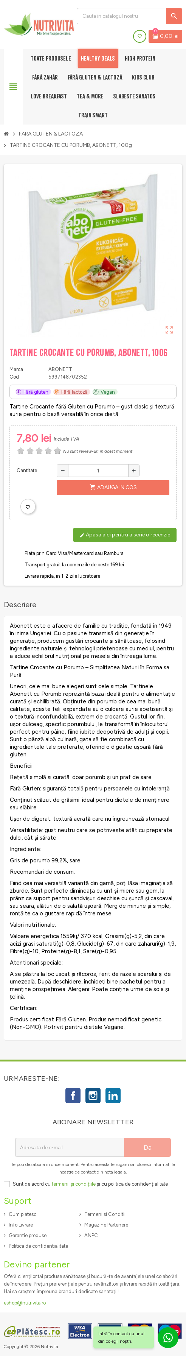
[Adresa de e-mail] (69, 1147)
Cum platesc (22, 1214)
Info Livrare (21, 1225)
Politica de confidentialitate (38, 1246)
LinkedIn (113, 1095)
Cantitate (27, 470)
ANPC (91, 1235)
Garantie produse (27, 1235)
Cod (14, 377)
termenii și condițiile (74, 1184)
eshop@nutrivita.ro (25, 1303)
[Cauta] (129, 16)
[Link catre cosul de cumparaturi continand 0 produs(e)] (165, 36)
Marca (16, 369)
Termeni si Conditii (105, 1214)
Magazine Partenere (106, 1225)
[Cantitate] (98, 470)
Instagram (93, 1095)
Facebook (73, 1095)
